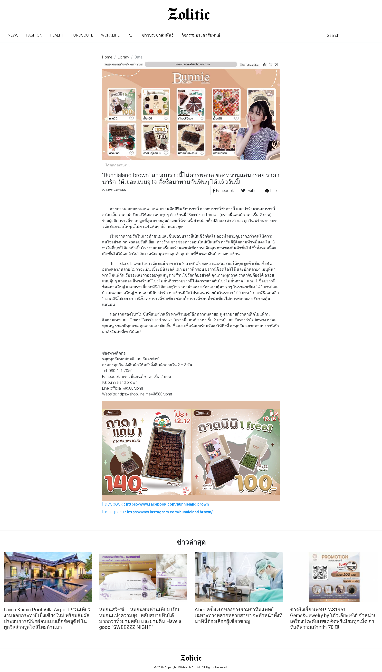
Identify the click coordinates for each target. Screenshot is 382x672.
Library (123, 57)
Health (56, 35)
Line (271, 190)
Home (107, 57)
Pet (130, 35)
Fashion (34, 35)
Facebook (224, 190)
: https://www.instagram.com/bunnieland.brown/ (157, 512)
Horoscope (82, 35)
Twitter (250, 190)
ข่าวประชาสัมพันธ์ (158, 35)
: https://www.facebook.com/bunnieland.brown (155, 504)
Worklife (110, 35)
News (15, 35)
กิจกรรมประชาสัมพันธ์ (200, 35)
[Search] (351, 35)
